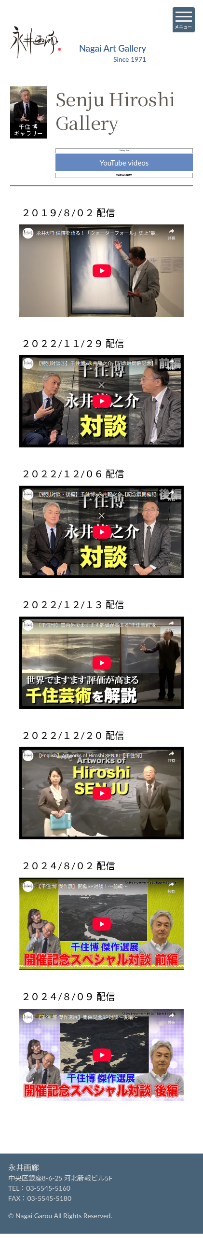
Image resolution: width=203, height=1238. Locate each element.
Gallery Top (124, 157)
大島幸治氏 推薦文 (124, 195)
